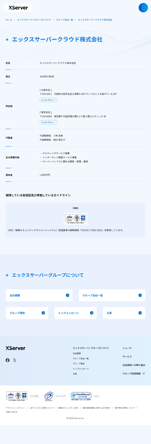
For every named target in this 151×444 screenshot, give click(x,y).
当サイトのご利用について (42, 427)
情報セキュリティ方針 (68, 427)
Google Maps (47, 100)
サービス (127, 363)
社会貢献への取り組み (134, 371)
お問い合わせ (12, 431)
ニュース (127, 354)
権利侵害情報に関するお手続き (96, 427)
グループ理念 (79, 370)
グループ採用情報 (134, 380)
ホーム (9, 19)
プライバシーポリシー (16, 427)
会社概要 (77, 360)
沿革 (75, 380)
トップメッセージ (81, 375)
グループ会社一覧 (64, 19)
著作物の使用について (125, 427)
